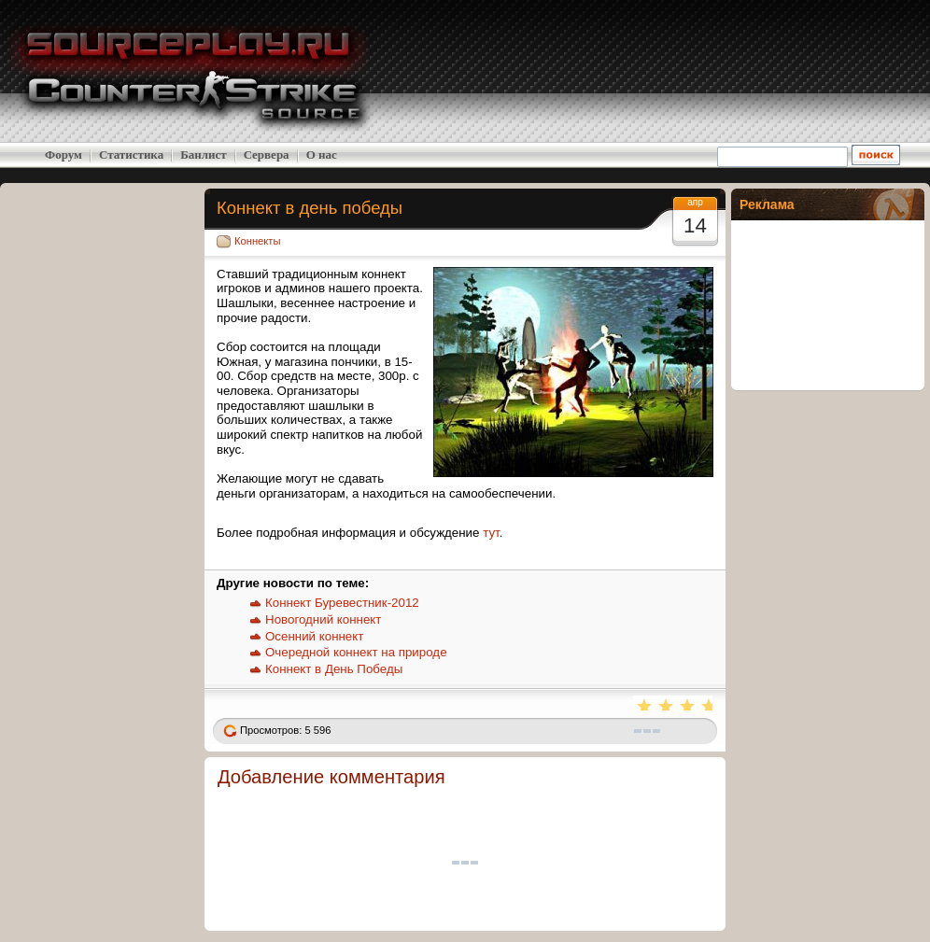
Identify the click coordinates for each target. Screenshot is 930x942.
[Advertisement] (780, 71)
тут (491, 533)
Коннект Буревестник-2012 (342, 603)
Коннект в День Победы (333, 669)
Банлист (203, 155)
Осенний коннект (314, 636)
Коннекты (257, 240)
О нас (321, 155)
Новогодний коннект (323, 619)
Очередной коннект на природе (356, 652)
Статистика (131, 155)
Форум (63, 155)
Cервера (266, 155)
